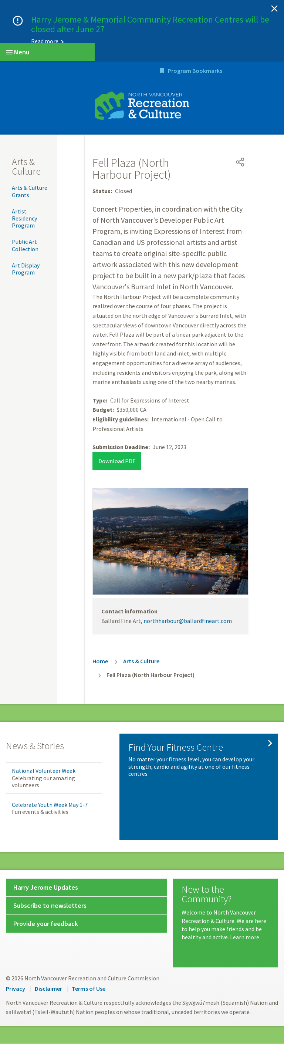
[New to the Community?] (225, 913)
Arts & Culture (26, 167)
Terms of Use (88, 989)
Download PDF (116, 461)
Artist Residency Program (24, 218)
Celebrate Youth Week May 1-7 (50, 805)
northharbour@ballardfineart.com (187, 621)
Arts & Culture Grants (29, 192)
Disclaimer (48, 989)
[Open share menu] (240, 163)
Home (100, 662)
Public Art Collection (25, 246)
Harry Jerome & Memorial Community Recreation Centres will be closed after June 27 (150, 24)
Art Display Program (26, 269)
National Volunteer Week (43, 771)
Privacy (15, 989)
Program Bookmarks (239, 71)
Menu (17, 52)
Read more (44, 41)
